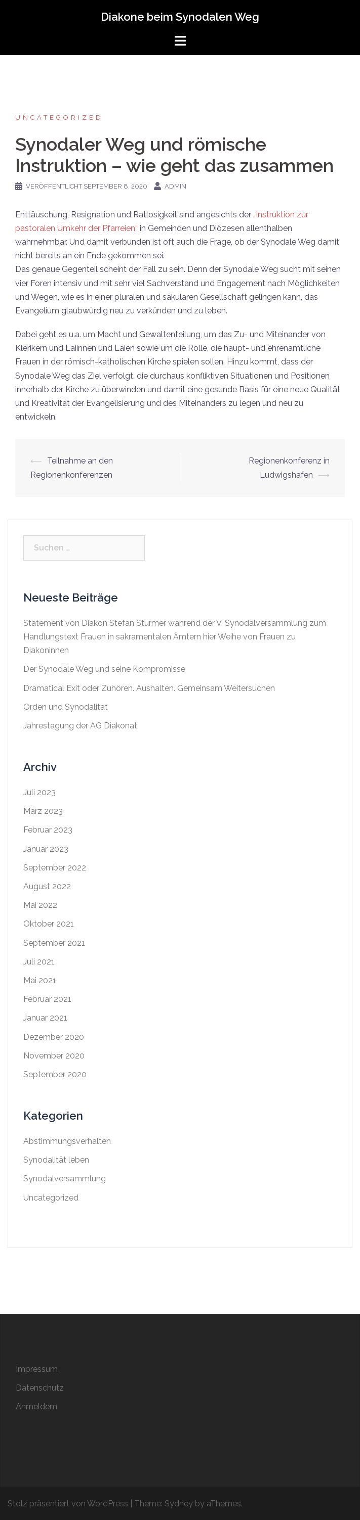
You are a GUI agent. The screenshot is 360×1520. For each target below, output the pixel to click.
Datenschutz (40, 1388)
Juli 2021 (39, 961)
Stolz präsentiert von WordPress (68, 1503)
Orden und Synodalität (65, 707)
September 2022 (54, 867)
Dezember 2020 (53, 1037)
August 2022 (47, 886)
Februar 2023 (47, 830)
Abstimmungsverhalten (67, 1141)
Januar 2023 (45, 849)
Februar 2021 (47, 999)
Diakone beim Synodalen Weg (180, 16)
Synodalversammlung (64, 1178)
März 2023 (43, 811)
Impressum (37, 1369)
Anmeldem (36, 1406)
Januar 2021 (45, 1018)
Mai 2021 (39, 980)
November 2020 (54, 1056)
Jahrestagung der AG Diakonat (80, 725)
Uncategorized (59, 117)
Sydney (179, 1503)
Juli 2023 (39, 792)
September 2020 (55, 1074)
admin (175, 186)
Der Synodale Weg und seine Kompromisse (104, 669)
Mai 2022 (40, 905)
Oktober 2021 (48, 924)
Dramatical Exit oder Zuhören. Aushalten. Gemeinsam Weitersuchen (149, 688)
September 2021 (54, 943)
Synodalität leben (56, 1160)
